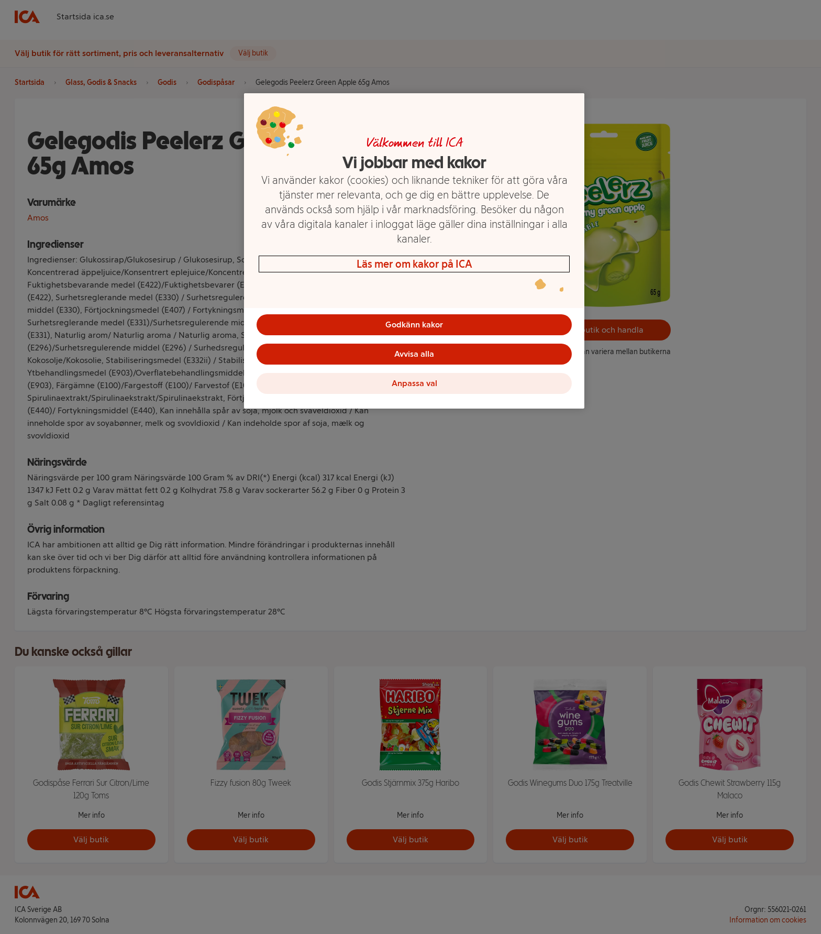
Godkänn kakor (414, 324)
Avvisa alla (414, 354)
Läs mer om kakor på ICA (414, 264)
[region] (414, 251)
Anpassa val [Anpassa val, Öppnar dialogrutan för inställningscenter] (414, 383)
